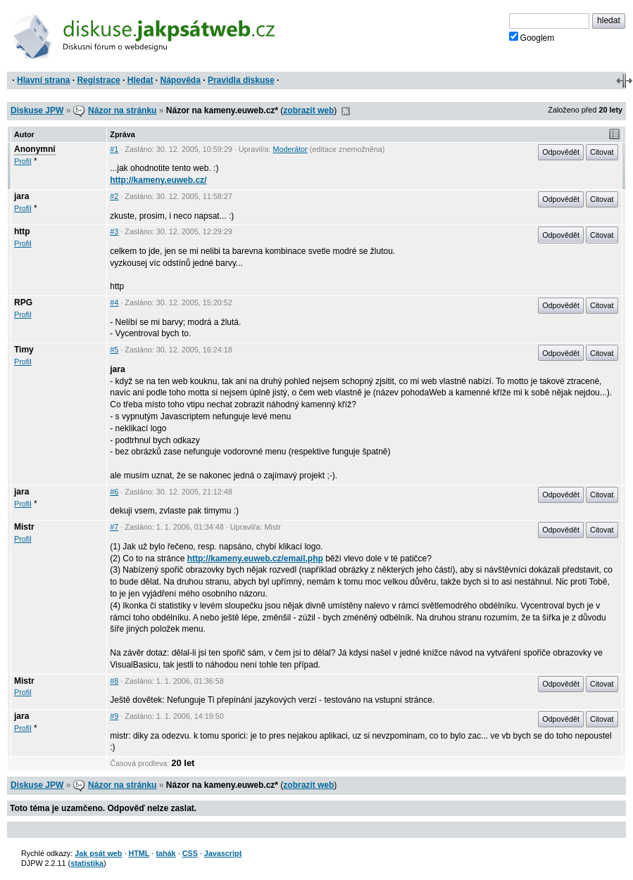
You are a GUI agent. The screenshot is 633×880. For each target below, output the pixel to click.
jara (21, 196)
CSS (190, 853)
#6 (114, 491)
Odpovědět (560, 152)
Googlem (532, 37)
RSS (345, 111)
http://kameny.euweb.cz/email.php (255, 558)
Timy (24, 350)
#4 (114, 302)
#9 (114, 716)
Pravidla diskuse (241, 80)
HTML (138, 853)
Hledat (140, 80)
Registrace (98, 80)
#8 (114, 681)
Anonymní (35, 149)
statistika (87, 863)
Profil (23, 161)
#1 (114, 149)
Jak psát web (98, 853)
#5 (114, 349)
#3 (114, 231)
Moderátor (289, 149)
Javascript (223, 853)
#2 (114, 196)
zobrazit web (308, 110)
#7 (114, 527)
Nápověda (181, 80)
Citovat (602, 152)
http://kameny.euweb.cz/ (158, 180)
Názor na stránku (122, 110)
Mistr (24, 527)
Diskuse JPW (37, 110)
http (22, 231)
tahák (165, 853)
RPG (23, 302)
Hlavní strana (43, 80)
